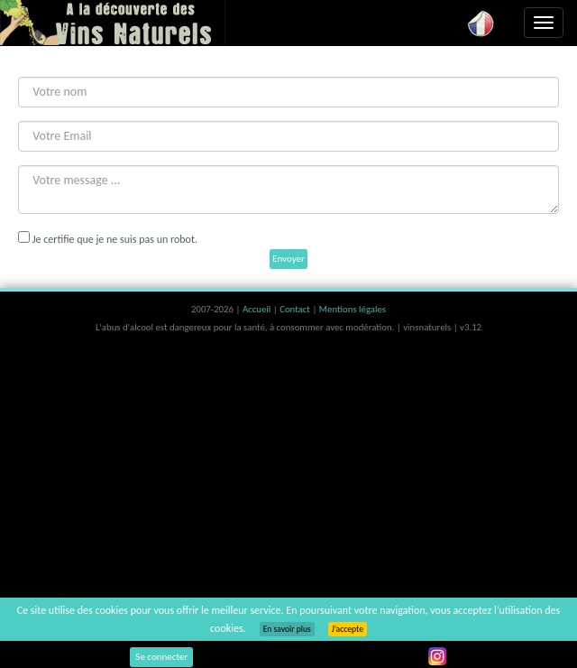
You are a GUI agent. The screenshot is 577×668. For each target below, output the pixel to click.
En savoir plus (287, 629)
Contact (295, 309)
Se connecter (161, 657)
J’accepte (347, 629)
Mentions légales (352, 309)
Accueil (258, 309)
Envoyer (288, 258)
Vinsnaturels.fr (112, 22)
